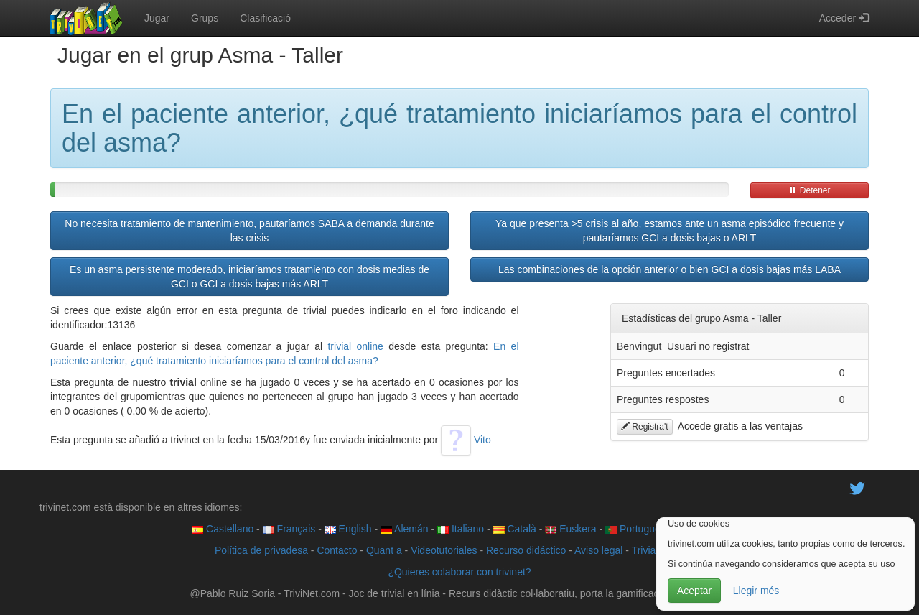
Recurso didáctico (526, 550)
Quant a (384, 550)
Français (289, 529)
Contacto (337, 550)
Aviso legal (598, 550)
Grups (204, 18)
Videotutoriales (444, 550)
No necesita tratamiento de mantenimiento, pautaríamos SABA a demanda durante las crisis (249, 231)
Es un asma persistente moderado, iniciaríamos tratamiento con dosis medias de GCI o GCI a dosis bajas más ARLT (249, 277)
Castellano (222, 529)
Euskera (570, 529)
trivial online (355, 346)
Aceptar (694, 590)
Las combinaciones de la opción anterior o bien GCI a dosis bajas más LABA (669, 269)
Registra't (644, 427)
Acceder (844, 18)
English (348, 529)
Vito (466, 439)
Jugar (156, 18)
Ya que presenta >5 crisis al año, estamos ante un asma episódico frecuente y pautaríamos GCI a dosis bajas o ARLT (669, 231)
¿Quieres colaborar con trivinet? (459, 572)
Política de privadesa (261, 550)
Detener (809, 190)
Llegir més (756, 590)
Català (514, 529)
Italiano (460, 529)
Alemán (405, 529)
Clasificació (265, 18)
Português (635, 529)
